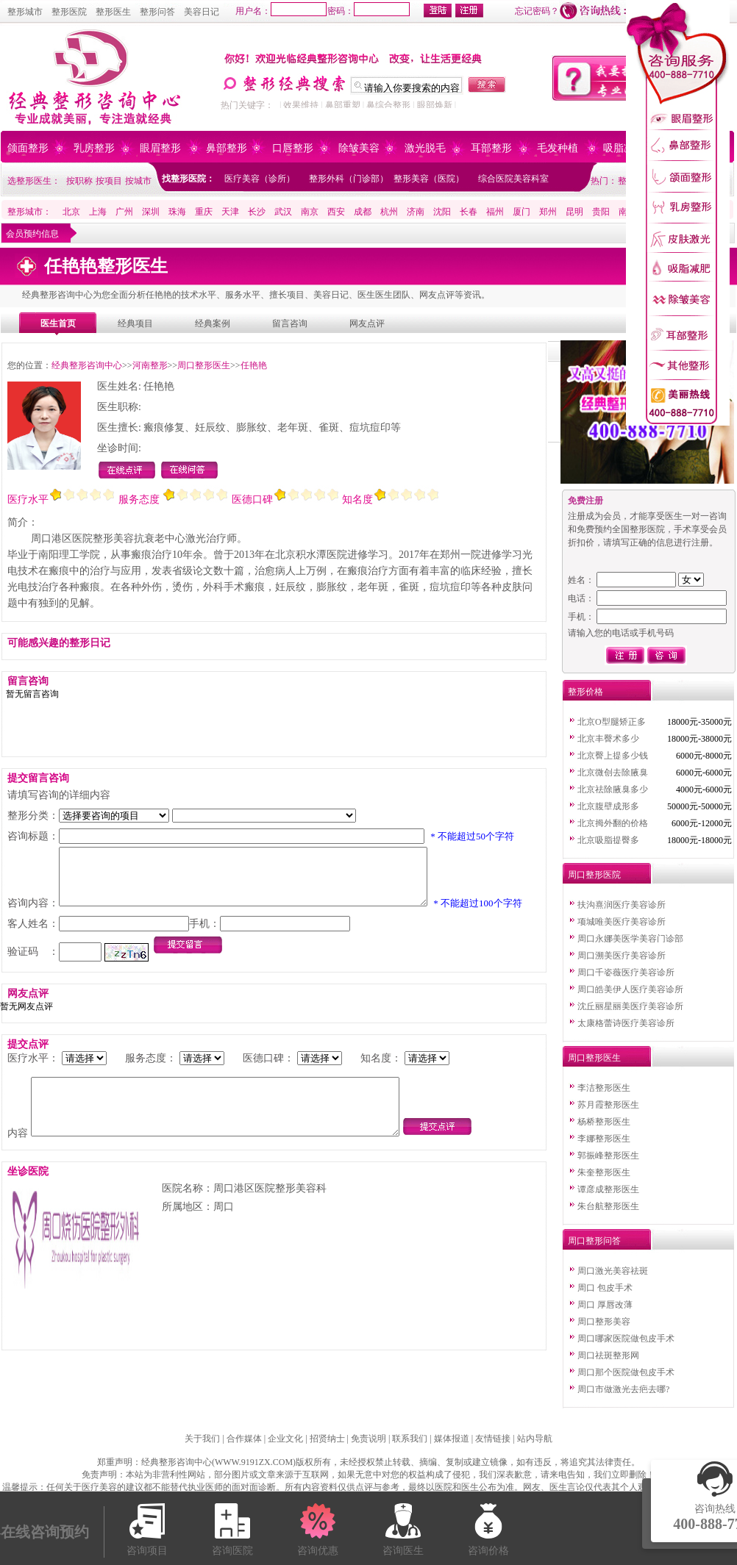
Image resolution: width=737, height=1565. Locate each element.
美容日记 (201, 12)
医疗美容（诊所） (259, 178)
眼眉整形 (160, 148)
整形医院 (69, 12)
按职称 (79, 181)
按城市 (138, 181)
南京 (309, 212)
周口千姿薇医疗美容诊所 (625, 972)
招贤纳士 (327, 1438)
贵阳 (601, 212)
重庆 (204, 212)
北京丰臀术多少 (608, 739)
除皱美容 (359, 148)
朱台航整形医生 (608, 1206)
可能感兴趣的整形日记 (58, 642)
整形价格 (585, 692)
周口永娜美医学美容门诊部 (630, 939)
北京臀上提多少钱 (612, 756)
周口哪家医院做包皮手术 (625, 1338)
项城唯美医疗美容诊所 (621, 922)
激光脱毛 (425, 148)
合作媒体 (244, 1438)
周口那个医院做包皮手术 (625, 1372)
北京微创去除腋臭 (612, 772)
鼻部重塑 (342, 105)
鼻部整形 (226, 148)
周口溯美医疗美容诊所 (621, 955)
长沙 (257, 212)
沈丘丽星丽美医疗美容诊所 (630, 1006)
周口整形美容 (603, 1322)
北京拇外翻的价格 (612, 823)
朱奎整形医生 (603, 1172)
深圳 (151, 212)
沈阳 (442, 212)
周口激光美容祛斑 (612, 1271)
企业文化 (285, 1438)
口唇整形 (292, 148)
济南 (415, 212)
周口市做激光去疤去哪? (623, 1389)
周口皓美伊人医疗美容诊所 (630, 989)
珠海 (177, 212)
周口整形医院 (594, 875)
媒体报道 (451, 1438)
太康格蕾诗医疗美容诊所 (625, 1023)
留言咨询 (289, 323)
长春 (468, 212)
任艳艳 (254, 365)
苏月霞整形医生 (608, 1105)
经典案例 (212, 323)
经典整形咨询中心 (86, 365)
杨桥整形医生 (603, 1122)
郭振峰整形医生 (608, 1155)
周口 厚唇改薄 (605, 1305)
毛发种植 (557, 148)
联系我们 (409, 1438)
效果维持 (300, 105)
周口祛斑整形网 (608, 1355)
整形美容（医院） (429, 178)
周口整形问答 (594, 1241)
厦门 (521, 212)
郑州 (548, 212)
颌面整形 (28, 148)
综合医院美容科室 (513, 178)
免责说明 (368, 1438)
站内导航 (534, 1438)
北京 (71, 212)
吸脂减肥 (623, 148)
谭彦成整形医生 (608, 1189)
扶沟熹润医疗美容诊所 (621, 905)
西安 (336, 212)
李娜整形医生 (603, 1139)
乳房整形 (94, 148)
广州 (124, 212)
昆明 (574, 212)
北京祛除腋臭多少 (612, 789)
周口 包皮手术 (605, 1288)
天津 (230, 212)
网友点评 (367, 323)
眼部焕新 (434, 105)
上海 (98, 212)
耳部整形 (491, 148)
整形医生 (113, 12)
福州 (495, 212)
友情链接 (492, 1438)
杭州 (389, 212)
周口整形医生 (203, 365)
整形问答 (157, 12)
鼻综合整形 (388, 105)
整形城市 (25, 12)
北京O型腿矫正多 (611, 722)
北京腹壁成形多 (608, 806)
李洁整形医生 (603, 1088)
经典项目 (135, 323)
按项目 (109, 181)
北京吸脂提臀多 (608, 840)
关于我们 (202, 1438)
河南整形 (150, 365)
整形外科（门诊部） (348, 178)
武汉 (283, 212)
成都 (362, 212)
